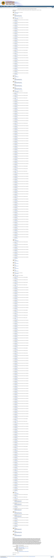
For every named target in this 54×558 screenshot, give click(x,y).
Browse (16, 6)
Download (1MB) (16, 18)
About (4, 6)
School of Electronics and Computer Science (19, 556)
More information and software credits (32, 556)
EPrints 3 (10, 556)
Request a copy (19, 501)
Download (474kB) (16, 268)
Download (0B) (16, 23)
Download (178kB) (16, 263)
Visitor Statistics (12, 6)
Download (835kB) (16, 493)
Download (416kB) (16, 240)
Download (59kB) (16, 513)
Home (1, 6)
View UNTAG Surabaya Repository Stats (3, 557)
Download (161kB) (16, 91)
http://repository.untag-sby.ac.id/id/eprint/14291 (24, 551)
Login (1, 7)
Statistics (7, 6)
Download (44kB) (16, 532)
